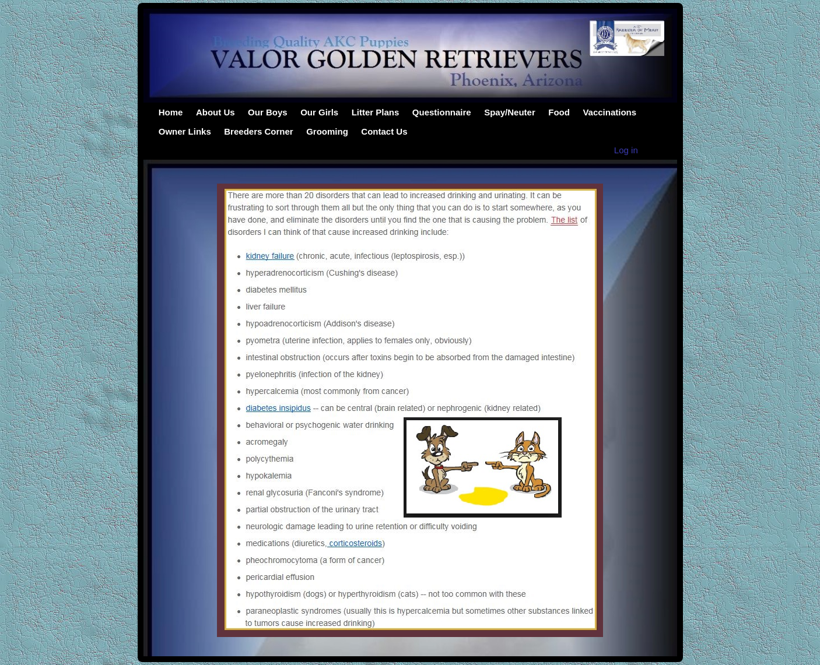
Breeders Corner (258, 131)
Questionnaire (441, 112)
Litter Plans (376, 112)
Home (171, 112)
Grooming (327, 131)
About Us (215, 112)
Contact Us (384, 131)
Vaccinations (609, 112)
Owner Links (185, 131)
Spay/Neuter (509, 112)
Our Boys (268, 112)
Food (559, 112)
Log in (626, 150)
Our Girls (319, 112)
